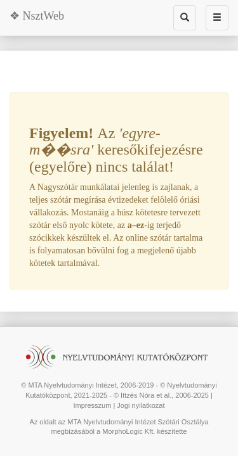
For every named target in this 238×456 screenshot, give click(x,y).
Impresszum (92, 405)
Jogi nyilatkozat (140, 405)
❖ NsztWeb (37, 16)
